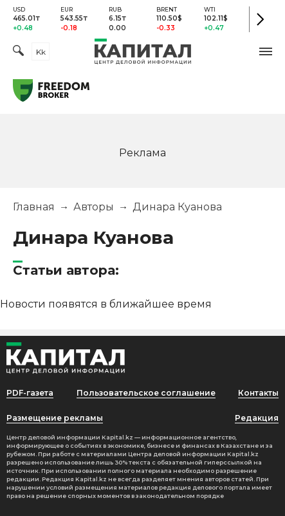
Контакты (258, 393)
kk (41, 52)
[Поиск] (18, 52)
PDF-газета (29, 393)
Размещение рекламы (54, 418)
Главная (34, 207)
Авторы (93, 207)
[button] (265, 51)
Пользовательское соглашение (146, 393)
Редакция (257, 418)
